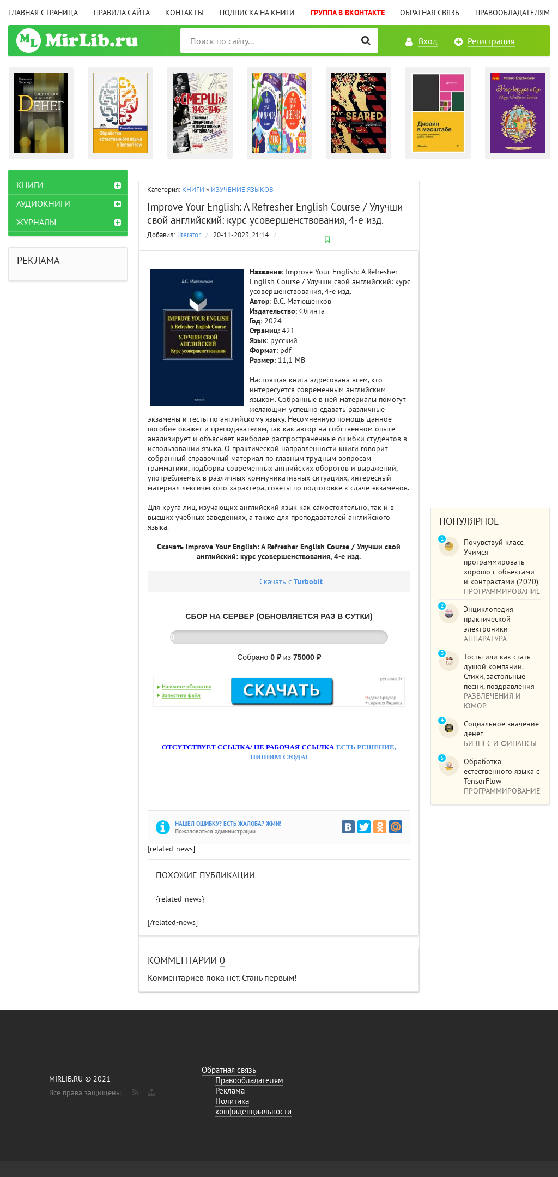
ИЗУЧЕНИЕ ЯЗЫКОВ (242, 189)
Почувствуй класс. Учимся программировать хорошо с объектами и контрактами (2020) (501, 561)
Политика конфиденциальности (253, 1106)
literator (189, 234)
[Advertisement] (490, 333)
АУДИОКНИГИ (43, 203)
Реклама (230, 1090)
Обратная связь (429, 12)
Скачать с (291, 581)
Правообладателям (512, 12)
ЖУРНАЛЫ (36, 222)
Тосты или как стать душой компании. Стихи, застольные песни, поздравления (499, 671)
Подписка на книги (257, 12)
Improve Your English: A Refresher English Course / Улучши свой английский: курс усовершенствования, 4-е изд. (275, 213)
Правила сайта (122, 12)
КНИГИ (193, 189)
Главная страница (43, 12)
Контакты (184, 12)
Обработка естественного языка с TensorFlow (501, 771)
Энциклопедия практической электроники (488, 619)
